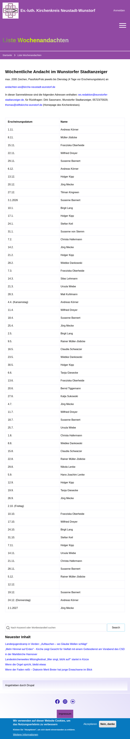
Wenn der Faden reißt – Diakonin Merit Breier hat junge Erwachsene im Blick (48, 669)
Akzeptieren (90, 725)
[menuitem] (119, 10)
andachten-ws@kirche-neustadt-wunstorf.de (30, 87)
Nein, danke (107, 725)
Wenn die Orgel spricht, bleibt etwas (25, 664)
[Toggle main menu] (65, 25)
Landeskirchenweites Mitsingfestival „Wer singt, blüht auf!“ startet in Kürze (47, 659)
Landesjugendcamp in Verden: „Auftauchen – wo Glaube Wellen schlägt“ (46, 644)
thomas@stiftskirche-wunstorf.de (23, 105)
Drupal (30, 685)
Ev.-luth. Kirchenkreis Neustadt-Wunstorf (57, 10)
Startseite (7, 55)
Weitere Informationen (25, 736)
